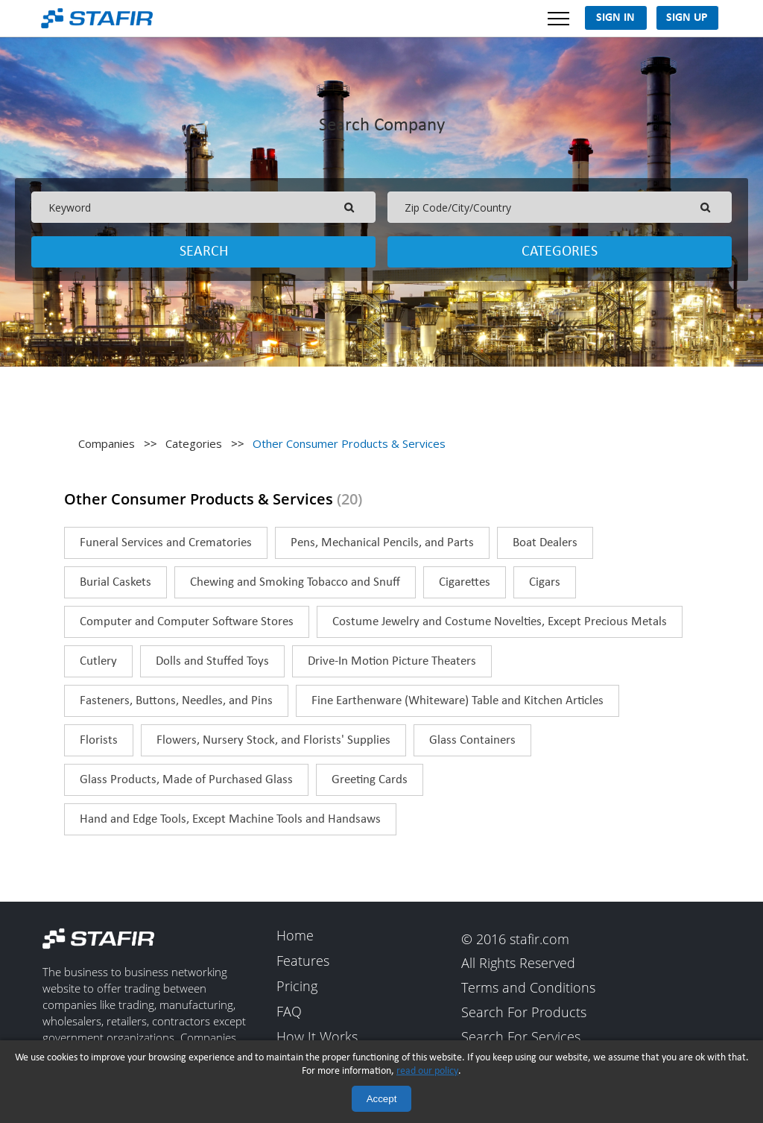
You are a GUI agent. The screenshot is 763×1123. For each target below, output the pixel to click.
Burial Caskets (115, 582)
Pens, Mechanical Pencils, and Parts (382, 543)
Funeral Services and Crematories (166, 543)
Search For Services (520, 1038)
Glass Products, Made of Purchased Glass (186, 780)
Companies (106, 443)
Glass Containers (472, 740)
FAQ (289, 1012)
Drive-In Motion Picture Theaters (392, 661)
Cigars (544, 582)
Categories (560, 251)
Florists (99, 740)
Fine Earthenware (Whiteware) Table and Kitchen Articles (457, 701)
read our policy (427, 1071)
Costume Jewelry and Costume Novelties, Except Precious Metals (499, 622)
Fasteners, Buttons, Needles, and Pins (176, 701)
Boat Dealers (545, 543)
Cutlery (98, 661)
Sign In (615, 18)
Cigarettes (464, 582)
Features (302, 961)
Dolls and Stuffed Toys (212, 661)
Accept (382, 1098)
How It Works (317, 1037)
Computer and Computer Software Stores (187, 622)
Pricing (296, 986)
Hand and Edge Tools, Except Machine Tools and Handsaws (230, 819)
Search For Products (523, 1013)
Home (295, 936)
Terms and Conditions (528, 988)
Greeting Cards (370, 780)
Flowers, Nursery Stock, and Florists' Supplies (273, 740)
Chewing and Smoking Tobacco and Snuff (295, 582)
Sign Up (687, 18)
